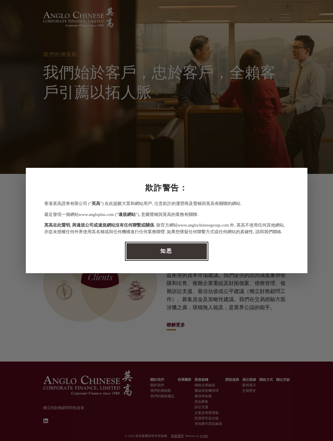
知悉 (166, 251)
